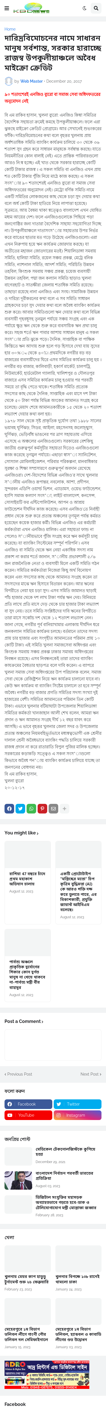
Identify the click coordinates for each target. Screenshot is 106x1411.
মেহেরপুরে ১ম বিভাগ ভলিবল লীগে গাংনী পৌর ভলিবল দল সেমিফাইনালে (26, 1335)
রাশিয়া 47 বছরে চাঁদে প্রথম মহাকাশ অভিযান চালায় (27, 879)
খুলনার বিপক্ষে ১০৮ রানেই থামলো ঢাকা (77, 1280)
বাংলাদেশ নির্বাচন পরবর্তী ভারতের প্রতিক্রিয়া (64, 1176)
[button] (7, 8)
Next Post (90, 1074)
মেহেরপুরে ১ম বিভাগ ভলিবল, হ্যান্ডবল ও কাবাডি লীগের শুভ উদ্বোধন (78, 1335)
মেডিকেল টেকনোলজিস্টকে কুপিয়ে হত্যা (65, 1152)
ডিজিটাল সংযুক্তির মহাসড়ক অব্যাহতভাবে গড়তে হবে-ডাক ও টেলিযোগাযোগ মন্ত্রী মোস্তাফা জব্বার (66, 1203)
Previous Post (19, 1074)
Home (10, 29)
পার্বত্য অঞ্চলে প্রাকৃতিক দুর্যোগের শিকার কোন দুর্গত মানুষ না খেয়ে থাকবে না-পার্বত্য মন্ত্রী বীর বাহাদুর (27, 975)
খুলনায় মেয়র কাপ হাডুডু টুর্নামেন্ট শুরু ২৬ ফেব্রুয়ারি (27, 1280)
